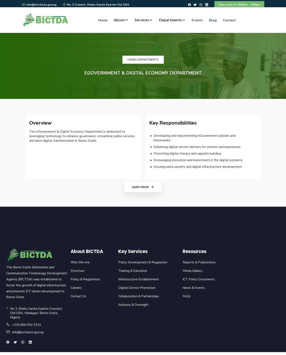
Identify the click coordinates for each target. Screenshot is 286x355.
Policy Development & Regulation (142, 264)
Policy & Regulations (86, 281)
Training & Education (132, 273)
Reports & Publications (199, 264)
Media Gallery (192, 273)
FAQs (186, 299)
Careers (76, 290)
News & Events (193, 290)
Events (197, 20)
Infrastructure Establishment (138, 281)
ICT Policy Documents (198, 281)
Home (102, 20)
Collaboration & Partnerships (138, 299)
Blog (213, 20)
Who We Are (80, 264)
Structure (77, 273)
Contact (230, 20)
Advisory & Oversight (132, 307)
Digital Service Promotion (136, 290)
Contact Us (79, 299)
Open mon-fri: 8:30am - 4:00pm (238, 5)
